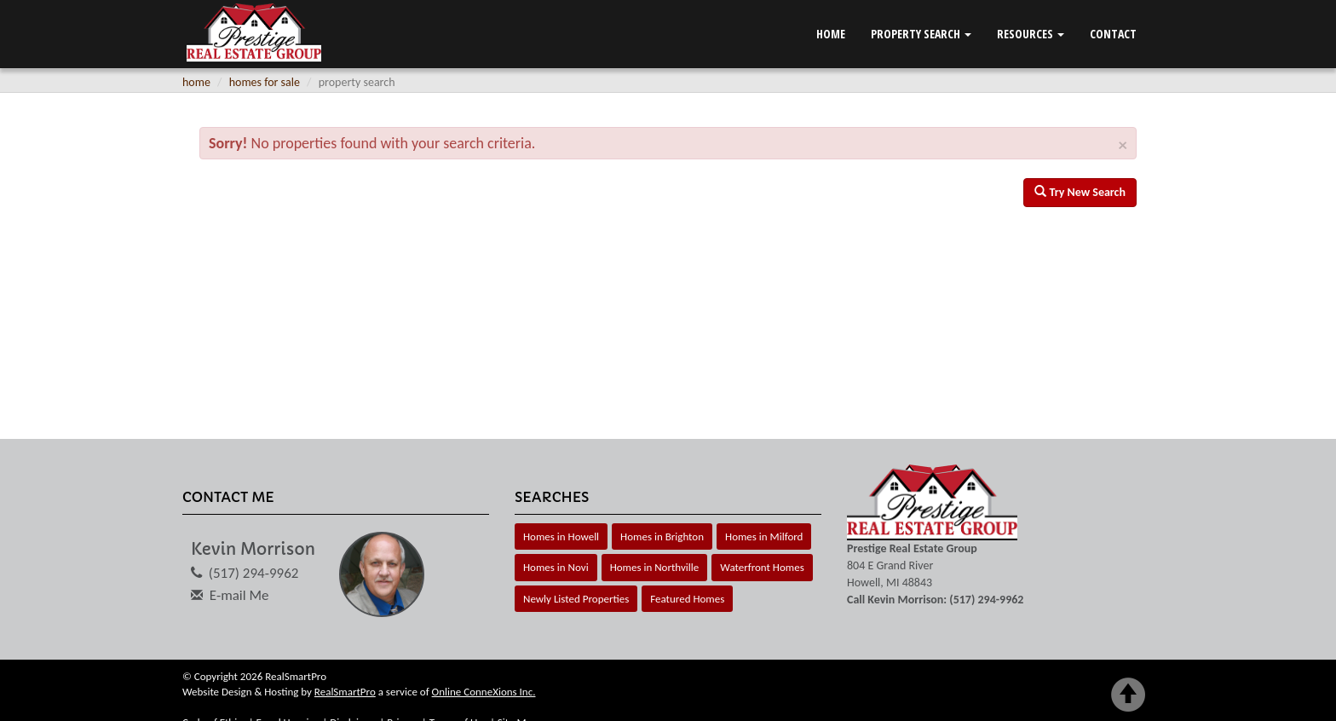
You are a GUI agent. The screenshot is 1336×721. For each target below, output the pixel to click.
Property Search (921, 34)
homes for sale (264, 82)
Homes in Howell (561, 536)
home (196, 82)
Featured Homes (687, 598)
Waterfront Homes (761, 567)
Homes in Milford (764, 536)
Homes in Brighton (662, 536)
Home (830, 34)
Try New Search (1080, 192)
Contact (1113, 34)
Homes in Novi (556, 567)
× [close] (1123, 145)
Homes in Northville (655, 567)
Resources (1030, 34)
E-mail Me (239, 595)
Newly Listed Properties (576, 598)
